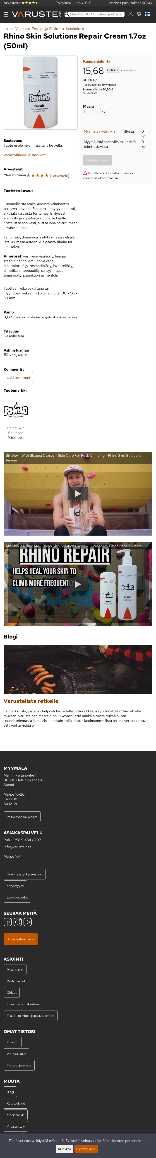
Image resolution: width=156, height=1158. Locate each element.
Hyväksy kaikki (86, 1149)
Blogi (10, 1092)
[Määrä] (92, 111)
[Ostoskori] (138, 14)
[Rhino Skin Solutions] (16, 421)
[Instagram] (18, 922)
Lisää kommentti (18, 377)
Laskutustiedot (17, 897)
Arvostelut (21, 2)
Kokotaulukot (16, 1103)
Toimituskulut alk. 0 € (73, 2)
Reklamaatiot (16, 981)
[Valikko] (6, 14)
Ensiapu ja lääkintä (48, 28)
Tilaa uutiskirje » (20, 939)
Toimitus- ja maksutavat (23, 1004)
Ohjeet (12, 992)
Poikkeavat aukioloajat (22, 817)
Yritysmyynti (15, 886)
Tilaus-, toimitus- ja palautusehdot (30, 1015)
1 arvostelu (59, 175)
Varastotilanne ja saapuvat (25, 155)
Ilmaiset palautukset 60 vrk (130, 2)
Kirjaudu (12, 1042)
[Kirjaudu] (130, 14)
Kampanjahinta (96, 61)
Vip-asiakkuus (16, 1053)
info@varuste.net (17, 847)
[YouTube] (28, 922)
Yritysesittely (16, 1126)
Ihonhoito (75, 28)
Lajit (9, 28)
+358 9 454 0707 (26, 840)
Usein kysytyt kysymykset (24, 874)
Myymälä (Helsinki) (99, 131)
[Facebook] (8, 922)
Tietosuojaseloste (19, 1065)
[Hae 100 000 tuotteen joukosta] (94, 14)
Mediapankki (15, 1115)
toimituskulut (129, 70)
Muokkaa (64, 1149)
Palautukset (15, 969)
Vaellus (22, 28)
